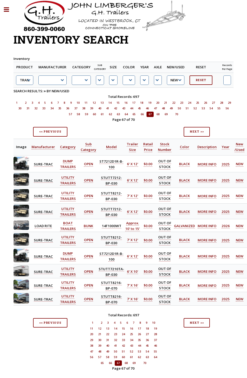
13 (102, 103)
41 (107, 108)
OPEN (88, 164)
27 (213, 103)
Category (68, 147)
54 (211, 108)
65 (134, 114)
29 (229, 103)
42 (115, 108)
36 (67, 108)
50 (179, 108)
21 (165, 103)
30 (20, 108)
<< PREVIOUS (50, 131)
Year (225, 147)
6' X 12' (132, 164)
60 (94, 114)
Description (207, 147)
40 (99, 108)
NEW (239, 164)
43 (123, 108)
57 (70, 114)
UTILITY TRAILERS (68, 196)
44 (131, 108)
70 (176, 114)
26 (205, 103)
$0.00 (148, 164)
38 (83, 108)
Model (111, 147)
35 (59, 108)
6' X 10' (132, 271)
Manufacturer (43, 147)
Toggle (9, 9)
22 (173, 103)
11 (86, 103)
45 (139, 108)
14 (110, 103)
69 (166, 114)
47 (155, 108)
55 (219, 108)
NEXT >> (197, 131)
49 (171, 108)
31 (28, 108)
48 (163, 108)
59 (86, 114)
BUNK (88, 226)
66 (142, 114)
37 (76, 108)
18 (141, 103)
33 (43, 108)
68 (158, 114)
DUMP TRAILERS (68, 164)
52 (195, 108)
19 (150, 103)
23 (181, 103)
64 (126, 114)
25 (197, 103)
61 (102, 114)
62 (110, 114)
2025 (226, 164)
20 (157, 103)
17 (134, 103)
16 (126, 103)
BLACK (184, 164)
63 (118, 114)
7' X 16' (132, 285)
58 (78, 114)
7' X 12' (132, 196)
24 (189, 103)
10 (78, 103)
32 (36, 108)
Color (184, 147)
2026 (226, 226)
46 (147, 108)
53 (203, 108)
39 (91, 108)
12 (94, 103)
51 (187, 108)
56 (227, 108)
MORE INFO (207, 164)
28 (221, 103)
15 (118, 103)
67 (150, 114)
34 (52, 108)
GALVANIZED (184, 226)
